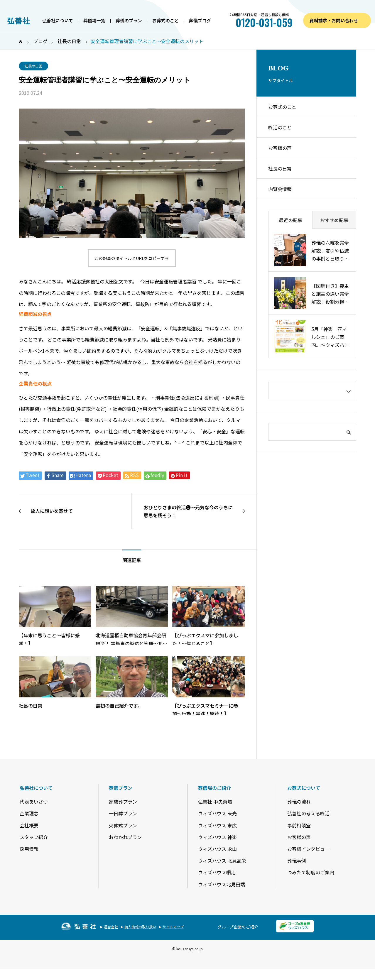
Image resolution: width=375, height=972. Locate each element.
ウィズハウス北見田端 (221, 884)
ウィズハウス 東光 (217, 813)
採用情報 (29, 848)
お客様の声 (280, 147)
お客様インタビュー (308, 848)
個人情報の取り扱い (140, 926)
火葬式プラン (123, 825)
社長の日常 (33, 65)
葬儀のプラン (129, 20)
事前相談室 (299, 825)
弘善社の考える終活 (308, 813)
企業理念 (29, 813)
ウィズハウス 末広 (217, 825)
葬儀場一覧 (94, 20)
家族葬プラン (123, 801)
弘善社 (18, 20)
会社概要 (29, 825)
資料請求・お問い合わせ (334, 20)
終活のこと (280, 127)
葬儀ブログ (200, 20)
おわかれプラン (125, 837)
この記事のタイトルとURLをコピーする (132, 258)
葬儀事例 (296, 860)
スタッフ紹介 (34, 837)
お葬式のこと (165, 20)
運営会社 (111, 926)
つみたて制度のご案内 (310, 872)
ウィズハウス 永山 (217, 848)
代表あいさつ (34, 801)
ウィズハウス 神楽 (217, 837)
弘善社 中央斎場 (215, 801)
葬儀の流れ (299, 801)
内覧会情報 (280, 188)
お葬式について (303, 787)
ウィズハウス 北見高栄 (222, 860)
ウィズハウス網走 (217, 872)
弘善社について (57, 20)
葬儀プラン (120, 787)
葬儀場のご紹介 (214, 787)
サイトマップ (173, 926)
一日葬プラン (123, 813)
